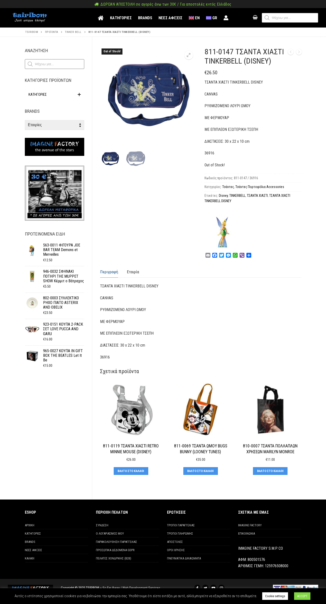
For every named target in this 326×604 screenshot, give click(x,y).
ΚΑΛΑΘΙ (29, 558)
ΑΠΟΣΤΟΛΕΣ (175, 542)
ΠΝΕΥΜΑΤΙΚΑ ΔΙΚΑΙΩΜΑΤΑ (184, 558)
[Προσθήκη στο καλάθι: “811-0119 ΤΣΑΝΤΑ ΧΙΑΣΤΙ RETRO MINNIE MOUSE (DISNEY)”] (131, 471)
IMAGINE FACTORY (250, 525)
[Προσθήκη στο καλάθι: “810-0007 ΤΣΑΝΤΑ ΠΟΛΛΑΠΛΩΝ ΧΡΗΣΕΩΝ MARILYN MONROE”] (270, 471)
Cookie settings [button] (275, 596)
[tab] (109, 272)
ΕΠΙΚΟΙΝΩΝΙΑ (246, 533)
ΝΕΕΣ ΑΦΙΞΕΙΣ (33, 550)
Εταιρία (133, 271)
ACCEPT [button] (302, 596)
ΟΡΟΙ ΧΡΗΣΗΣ (176, 550)
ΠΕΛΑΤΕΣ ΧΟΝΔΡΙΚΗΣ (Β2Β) (113, 558)
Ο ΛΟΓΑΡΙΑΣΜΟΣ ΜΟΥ (110, 533)
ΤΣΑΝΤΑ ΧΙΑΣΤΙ (257, 196)
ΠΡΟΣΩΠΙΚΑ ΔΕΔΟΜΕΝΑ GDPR (115, 550)
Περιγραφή (109, 271)
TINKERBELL (237, 196)
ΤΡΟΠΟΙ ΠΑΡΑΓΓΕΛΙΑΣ (181, 525)
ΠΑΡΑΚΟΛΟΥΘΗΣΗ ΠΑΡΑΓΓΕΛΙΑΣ (116, 542)
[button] (188, 55)
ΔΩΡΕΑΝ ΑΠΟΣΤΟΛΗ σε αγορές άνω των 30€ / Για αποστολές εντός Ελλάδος (163, 4)
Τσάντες (228, 187)
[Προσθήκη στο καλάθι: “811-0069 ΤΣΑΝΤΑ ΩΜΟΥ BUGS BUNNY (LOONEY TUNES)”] (200, 471)
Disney (223, 196)
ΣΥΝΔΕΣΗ (102, 525)
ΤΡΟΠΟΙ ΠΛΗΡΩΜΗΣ (180, 533)
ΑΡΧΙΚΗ (29, 525)
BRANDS (30, 542)
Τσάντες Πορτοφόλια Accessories (259, 187)
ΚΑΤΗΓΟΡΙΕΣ (33, 533)
